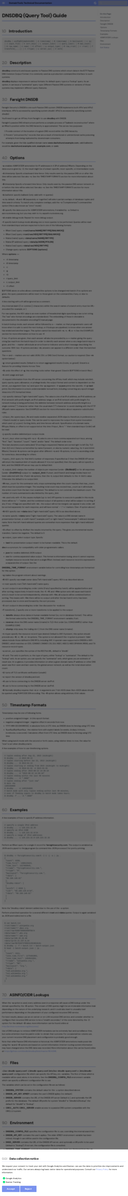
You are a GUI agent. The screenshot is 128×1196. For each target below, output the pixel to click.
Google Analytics (13, 1178)
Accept (11, 1188)
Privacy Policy (102, 1169)
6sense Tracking (13, 1182)
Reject (28, 1188)
